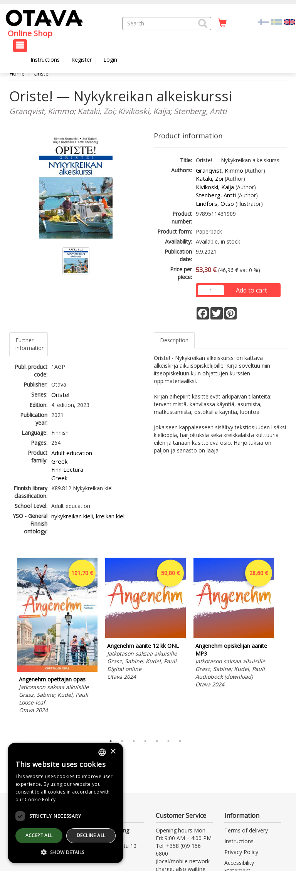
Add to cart (251, 290)
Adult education (71, 453)
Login (110, 59)
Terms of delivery (246, 830)
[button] (202, 23)
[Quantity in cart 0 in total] (222, 23)
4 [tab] (145, 741)
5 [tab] (157, 741)
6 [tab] (168, 741)
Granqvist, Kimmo (219, 170)
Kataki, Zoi (209, 178)
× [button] (113, 752)
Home (17, 73)
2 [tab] (122, 741)
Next (283, 644)
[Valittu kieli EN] (289, 21)
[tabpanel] (57, 637)
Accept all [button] (39, 835)
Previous (7, 644)
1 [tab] (110, 741)
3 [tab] (134, 741)
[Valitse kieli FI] (263, 21)
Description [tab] (174, 340)
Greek (59, 461)
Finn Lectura (67, 469)
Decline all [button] (91, 835)
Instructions (45, 59)
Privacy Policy (241, 852)
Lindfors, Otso (215, 203)
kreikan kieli (111, 516)
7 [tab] (180, 741)
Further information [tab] (30, 343)
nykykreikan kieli (72, 516)
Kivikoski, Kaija (215, 187)
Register (81, 59)
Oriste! (42, 73)
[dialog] (65, 803)
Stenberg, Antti (216, 195)
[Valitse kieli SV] (276, 21)
